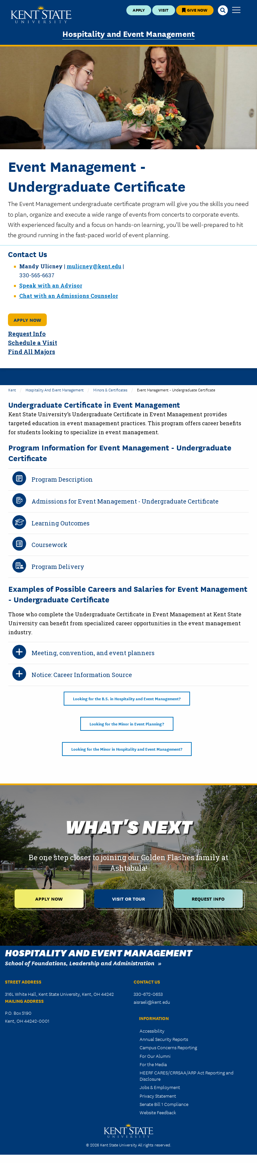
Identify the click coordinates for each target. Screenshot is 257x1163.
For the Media (153, 1064)
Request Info (27, 334)
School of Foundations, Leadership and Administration (80, 963)
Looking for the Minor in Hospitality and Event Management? (126, 749)
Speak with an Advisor (50, 285)
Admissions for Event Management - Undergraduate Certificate (125, 501)
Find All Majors (31, 352)
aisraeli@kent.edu (152, 1001)
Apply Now (27, 319)
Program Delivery (58, 567)
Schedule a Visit (32, 343)
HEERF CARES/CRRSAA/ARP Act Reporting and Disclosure (186, 1075)
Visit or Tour (128, 898)
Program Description (62, 479)
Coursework (49, 545)
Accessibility (152, 1030)
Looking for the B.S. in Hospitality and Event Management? (127, 698)
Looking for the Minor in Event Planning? (127, 723)
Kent (12, 389)
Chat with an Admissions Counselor (68, 295)
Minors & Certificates (110, 389)
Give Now (194, 9)
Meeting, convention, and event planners (93, 653)
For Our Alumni (155, 1056)
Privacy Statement (158, 1095)
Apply (139, 9)
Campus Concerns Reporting (168, 1047)
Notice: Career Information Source (82, 675)
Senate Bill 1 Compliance (164, 1104)
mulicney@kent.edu (94, 266)
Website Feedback (158, 1112)
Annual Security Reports (164, 1039)
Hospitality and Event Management (128, 33)
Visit (163, 9)
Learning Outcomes (61, 523)
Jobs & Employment (160, 1087)
